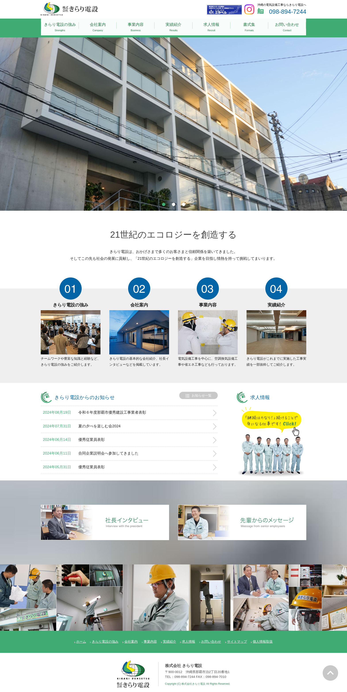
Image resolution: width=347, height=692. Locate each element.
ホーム (81, 637)
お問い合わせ (287, 26)
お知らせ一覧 (198, 391)
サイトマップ (237, 637)
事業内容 (135, 26)
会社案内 (98, 26)
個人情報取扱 (263, 637)
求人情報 (211, 26)
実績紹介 (173, 26)
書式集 (249, 26)
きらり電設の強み (60, 26)
